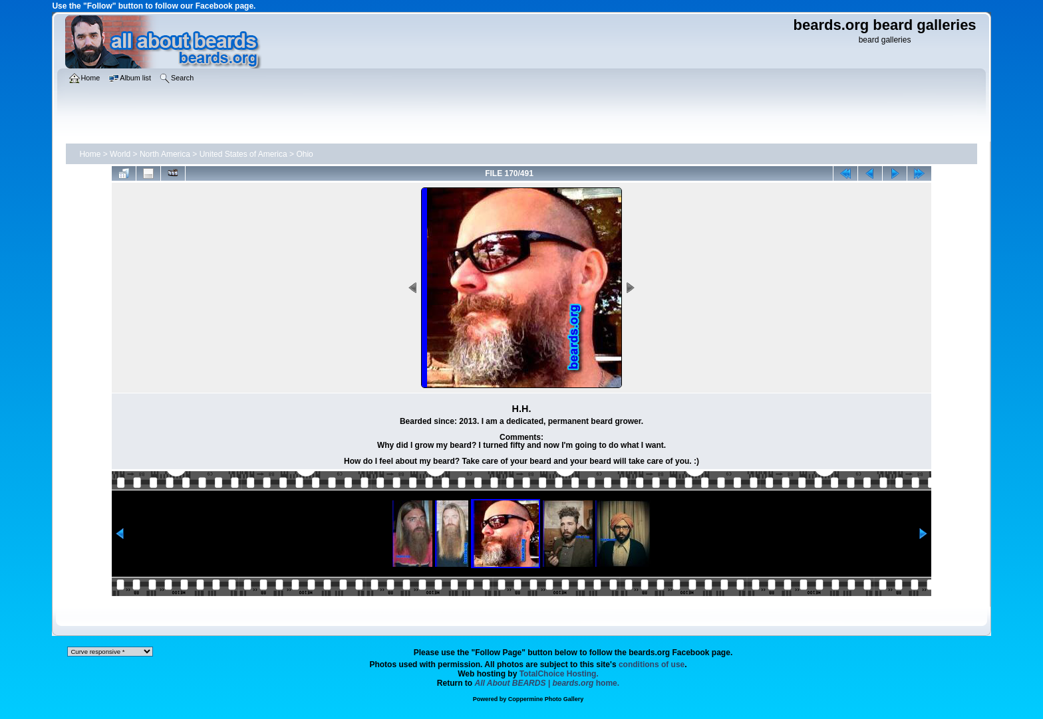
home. (547, 683)
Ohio (304, 154)
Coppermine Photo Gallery (546, 699)
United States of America (243, 154)
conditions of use (651, 664)
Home (89, 154)
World (120, 154)
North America (165, 154)
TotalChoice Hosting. (559, 673)
